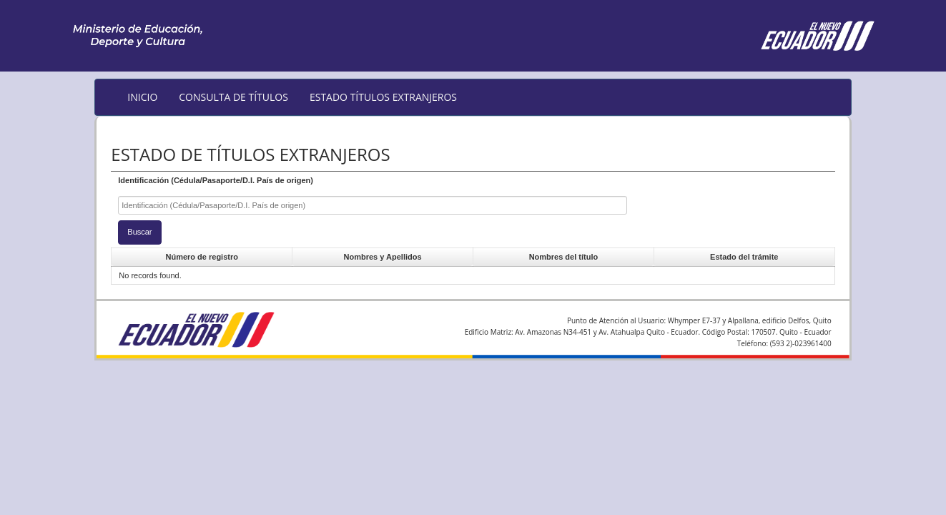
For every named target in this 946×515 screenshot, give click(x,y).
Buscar (139, 231)
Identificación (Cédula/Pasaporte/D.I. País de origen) (215, 180)
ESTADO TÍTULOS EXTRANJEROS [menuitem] (383, 97)
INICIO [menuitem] (142, 97)
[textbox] (372, 205)
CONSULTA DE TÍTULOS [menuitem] (233, 97)
